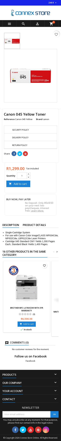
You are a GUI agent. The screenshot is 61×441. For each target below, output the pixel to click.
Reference (9, 119)
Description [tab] (10, 225)
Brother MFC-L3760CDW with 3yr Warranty (26, 309)
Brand (39, 119)
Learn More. (37, 210)
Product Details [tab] (34, 225)
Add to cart (18, 184)
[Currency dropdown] (52, 3)
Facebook (30, 360)
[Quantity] (22, 175)
